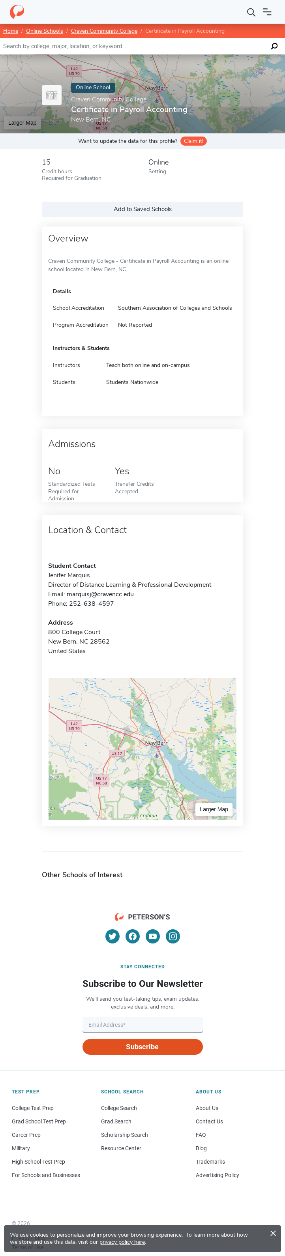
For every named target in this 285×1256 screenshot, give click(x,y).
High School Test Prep (38, 1162)
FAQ (201, 1135)
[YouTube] (153, 936)
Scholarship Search (124, 1135)
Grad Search (116, 1121)
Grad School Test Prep (39, 1121)
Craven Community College (104, 31)
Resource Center (121, 1148)
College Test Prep (33, 1108)
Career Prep (26, 1135)
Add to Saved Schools (143, 209)
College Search (119, 1108)
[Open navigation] (267, 12)
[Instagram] (173, 936)
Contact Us (209, 1121)
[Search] (251, 12)
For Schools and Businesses (46, 1175)
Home (10, 31)
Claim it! (193, 141)
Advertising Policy (217, 1175)
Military (21, 1148)
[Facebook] (133, 936)
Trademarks (210, 1162)
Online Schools (44, 31)
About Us (207, 1108)
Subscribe (142, 1047)
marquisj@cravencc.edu (100, 594)
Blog (201, 1148)
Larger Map (22, 123)
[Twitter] (112, 936)
